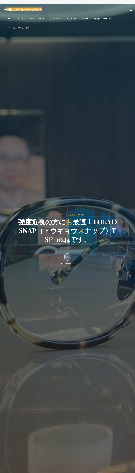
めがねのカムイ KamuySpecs (23, 9)
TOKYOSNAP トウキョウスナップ (67, 214)
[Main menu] (129, 9)
